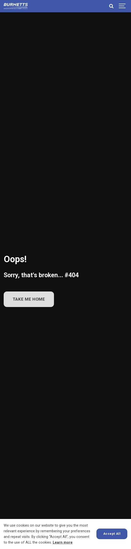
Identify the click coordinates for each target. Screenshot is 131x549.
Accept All (111, 533)
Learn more (63, 542)
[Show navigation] (122, 6)
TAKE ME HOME (29, 299)
